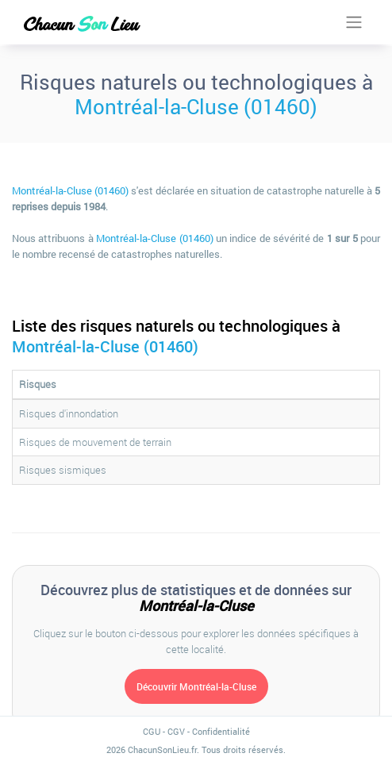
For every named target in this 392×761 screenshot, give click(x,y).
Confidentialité (221, 731)
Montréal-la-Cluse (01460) (196, 106)
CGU (151, 731)
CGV (176, 731)
